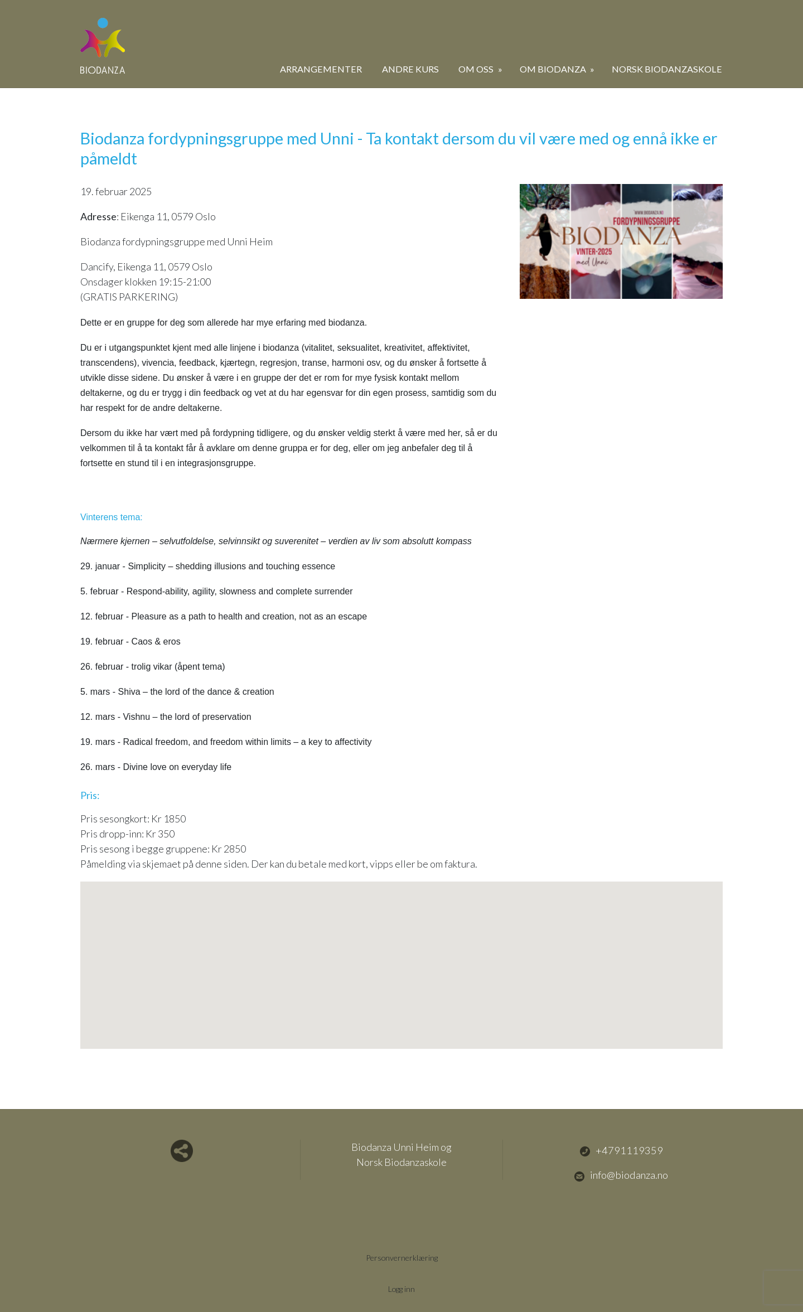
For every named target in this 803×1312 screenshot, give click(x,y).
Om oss (476, 69)
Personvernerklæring (401, 1257)
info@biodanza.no (620, 1175)
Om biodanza (554, 69)
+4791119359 (621, 1150)
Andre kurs (410, 69)
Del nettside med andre (182, 1151)
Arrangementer (321, 69)
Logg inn (402, 1288)
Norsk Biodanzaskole (667, 69)
